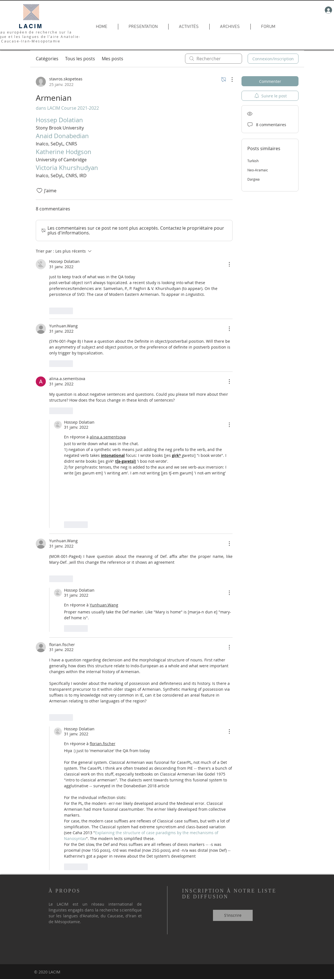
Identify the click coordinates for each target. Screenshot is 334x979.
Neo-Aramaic (257, 170)
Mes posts (112, 59)
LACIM (31, 26)
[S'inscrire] (233, 915)
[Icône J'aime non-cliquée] (39, 190)
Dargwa (253, 179)
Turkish (253, 161)
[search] (213, 59)
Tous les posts (80, 59)
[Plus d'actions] (229, 79)
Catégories (47, 59)
